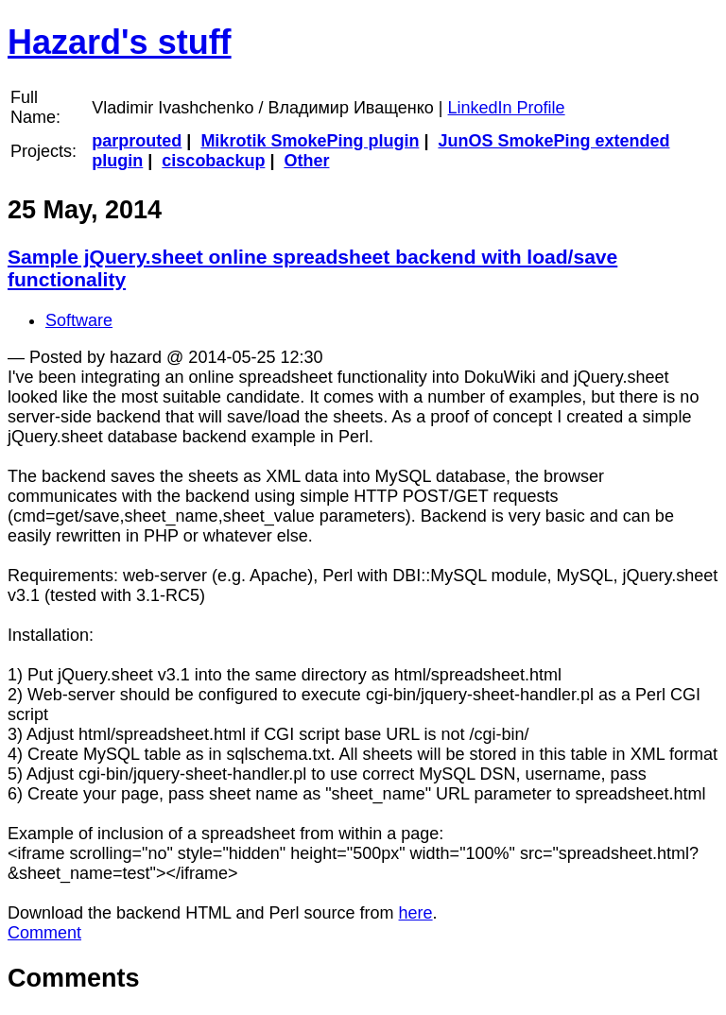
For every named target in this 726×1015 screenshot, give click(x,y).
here (416, 912)
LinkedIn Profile (506, 107)
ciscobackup (213, 160)
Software (78, 320)
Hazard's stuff (120, 42)
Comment (44, 932)
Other (306, 160)
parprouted (137, 140)
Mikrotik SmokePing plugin (309, 140)
